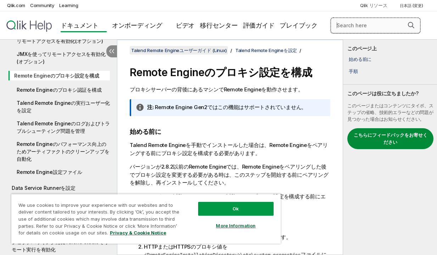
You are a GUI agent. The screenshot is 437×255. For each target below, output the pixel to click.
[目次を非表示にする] (111, 51)
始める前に (360, 59)
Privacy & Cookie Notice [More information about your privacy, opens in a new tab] (60, 234)
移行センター (219, 25)
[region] (138, 216)
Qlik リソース (373, 5)
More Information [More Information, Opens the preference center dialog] (222, 220)
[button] (411, 25)
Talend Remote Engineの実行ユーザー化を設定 (63, 106)
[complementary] (390, 147)
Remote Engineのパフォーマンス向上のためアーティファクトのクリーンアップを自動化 (63, 151)
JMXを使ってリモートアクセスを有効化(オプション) (61, 57)
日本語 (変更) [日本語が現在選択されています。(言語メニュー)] (412, 5)
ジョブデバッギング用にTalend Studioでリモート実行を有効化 (60, 246)
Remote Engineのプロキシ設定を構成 (56, 76)
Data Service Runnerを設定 (43, 188)
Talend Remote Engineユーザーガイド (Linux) (178, 50)
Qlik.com (16, 5)
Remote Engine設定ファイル (49, 172)
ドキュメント (80, 25)
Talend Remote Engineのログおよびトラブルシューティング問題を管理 (63, 127)
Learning (68, 5)
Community (42, 5)
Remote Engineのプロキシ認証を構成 (59, 90)
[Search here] (375, 25)
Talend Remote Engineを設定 (266, 50)
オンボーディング (137, 25)
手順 (353, 71)
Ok (222, 203)
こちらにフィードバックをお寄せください (390, 138)
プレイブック (299, 25)
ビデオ (185, 25)
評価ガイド (259, 25)
